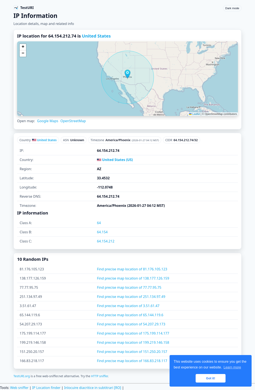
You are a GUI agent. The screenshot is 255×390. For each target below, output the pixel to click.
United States (96, 36)
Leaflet (194, 114)
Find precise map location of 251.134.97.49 (131, 296)
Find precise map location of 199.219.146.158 (133, 342)
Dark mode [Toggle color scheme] (232, 8)
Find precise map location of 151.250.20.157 (132, 351)
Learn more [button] (232, 367)
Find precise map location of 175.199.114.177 (133, 333)
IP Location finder (46, 387)
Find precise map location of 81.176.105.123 (132, 269)
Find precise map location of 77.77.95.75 (129, 287)
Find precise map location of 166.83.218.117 (132, 360)
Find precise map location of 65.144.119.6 (130, 315)
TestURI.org (21, 376)
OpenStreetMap (73, 121)
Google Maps (47, 121)
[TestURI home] (23, 7)
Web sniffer (19, 387)
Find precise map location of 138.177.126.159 (133, 278)
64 (99, 222)
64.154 (102, 232)
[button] (127, 74)
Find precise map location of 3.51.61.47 (128, 305)
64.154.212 (105, 241)
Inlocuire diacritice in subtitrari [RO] (92, 387)
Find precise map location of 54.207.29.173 (131, 324)
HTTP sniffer (99, 376)
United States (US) (115, 159)
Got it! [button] (210, 378)
